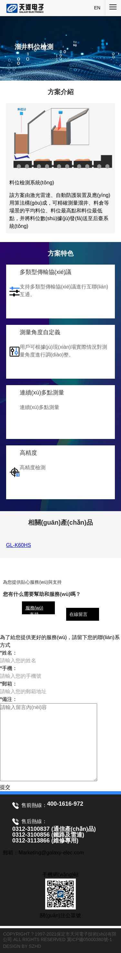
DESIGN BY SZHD (22, 946)
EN (97, 7)
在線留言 (78, 614)
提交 (5, 787)
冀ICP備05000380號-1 (89, 939)
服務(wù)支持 (34, 611)
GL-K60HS (18, 545)
